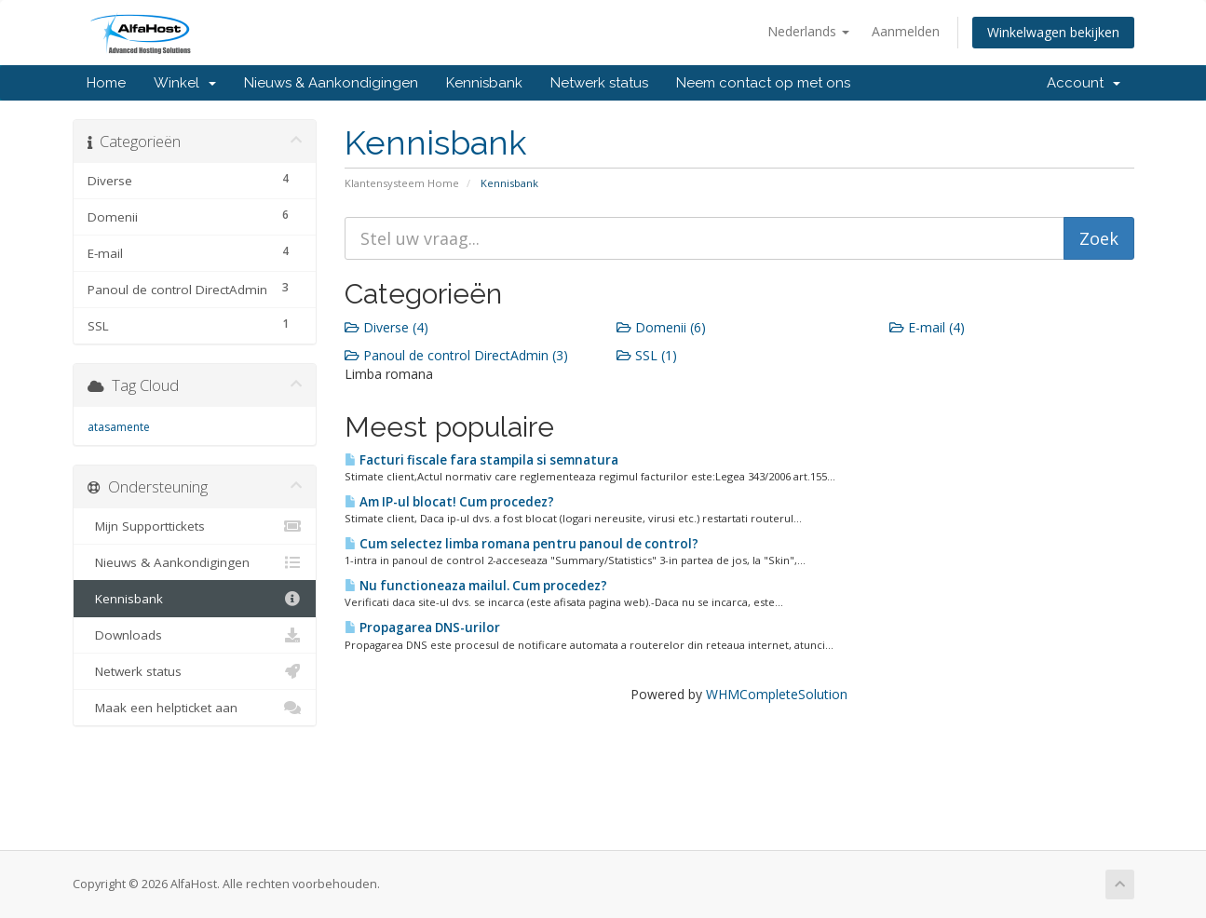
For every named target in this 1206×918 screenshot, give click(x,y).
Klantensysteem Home (402, 183)
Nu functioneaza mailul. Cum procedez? (476, 585)
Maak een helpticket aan (195, 707)
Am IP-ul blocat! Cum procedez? (449, 501)
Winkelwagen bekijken (1053, 32)
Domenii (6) (661, 327)
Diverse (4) (386, 327)
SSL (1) (647, 355)
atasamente (119, 427)
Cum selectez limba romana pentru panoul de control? (521, 543)
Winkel (185, 82)
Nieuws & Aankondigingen (331, 82)
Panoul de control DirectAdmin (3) (456, 355)
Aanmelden (906, 31)
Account (1083, 82)
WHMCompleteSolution (776, 694)
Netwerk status (599, 82)
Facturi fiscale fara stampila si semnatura (481, 460)
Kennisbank (484, 82)
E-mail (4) (927, 327)
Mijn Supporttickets (195, 526)
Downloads (195, 635)
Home (106, 82)
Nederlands (808, 31)
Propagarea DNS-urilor (422, 627)
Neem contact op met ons (763, 82)
